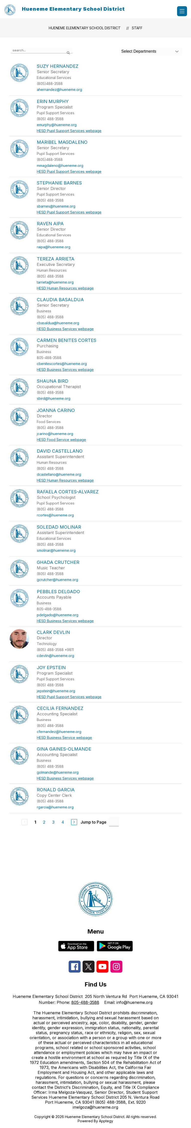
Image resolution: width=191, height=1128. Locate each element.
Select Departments (138, 51)
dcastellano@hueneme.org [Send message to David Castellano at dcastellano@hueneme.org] (59, 474)
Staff (137, 28)
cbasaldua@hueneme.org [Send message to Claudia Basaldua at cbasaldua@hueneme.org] (58, 323)
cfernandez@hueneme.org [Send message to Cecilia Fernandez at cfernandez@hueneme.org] (59, 731)
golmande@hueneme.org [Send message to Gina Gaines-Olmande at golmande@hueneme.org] (58, 772)
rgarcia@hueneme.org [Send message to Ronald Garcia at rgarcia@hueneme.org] (55, 807)
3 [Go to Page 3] (53, 822)
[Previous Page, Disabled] (25, 822)
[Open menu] (182, 11)
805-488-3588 (85, 1002)
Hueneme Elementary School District (85, 28)
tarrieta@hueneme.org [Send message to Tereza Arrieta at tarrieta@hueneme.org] (55, 282)
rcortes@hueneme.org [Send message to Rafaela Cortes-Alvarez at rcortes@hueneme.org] (55, 515)
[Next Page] (74, 822)
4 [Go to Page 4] (62, 822)
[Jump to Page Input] (114, 822)
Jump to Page (93, 822)
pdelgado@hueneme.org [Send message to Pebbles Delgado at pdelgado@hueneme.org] (57, 615)
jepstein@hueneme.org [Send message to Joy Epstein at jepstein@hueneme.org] (56, 691)
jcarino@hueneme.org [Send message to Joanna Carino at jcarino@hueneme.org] (55, 434)
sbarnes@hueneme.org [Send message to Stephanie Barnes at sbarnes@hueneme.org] (56, 206)
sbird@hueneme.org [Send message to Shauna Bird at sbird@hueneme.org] (53, 398)
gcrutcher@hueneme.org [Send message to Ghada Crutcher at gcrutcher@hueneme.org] (57, 580)
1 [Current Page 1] (35, 822)
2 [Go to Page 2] (44, 822)
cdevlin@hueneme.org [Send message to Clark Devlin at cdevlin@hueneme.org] (55, 656)
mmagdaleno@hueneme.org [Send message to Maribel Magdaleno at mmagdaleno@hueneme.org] (60, 165)
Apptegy (106, 1121)
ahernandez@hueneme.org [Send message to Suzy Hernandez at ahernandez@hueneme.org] (59, 89)
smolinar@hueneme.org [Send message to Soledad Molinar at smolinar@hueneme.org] (56, 550)
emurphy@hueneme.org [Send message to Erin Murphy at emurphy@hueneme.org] (57, 125)
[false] (42, 50)
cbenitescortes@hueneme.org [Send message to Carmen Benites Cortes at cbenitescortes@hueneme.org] (62, 364)
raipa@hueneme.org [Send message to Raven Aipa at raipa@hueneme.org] (53, 247)
